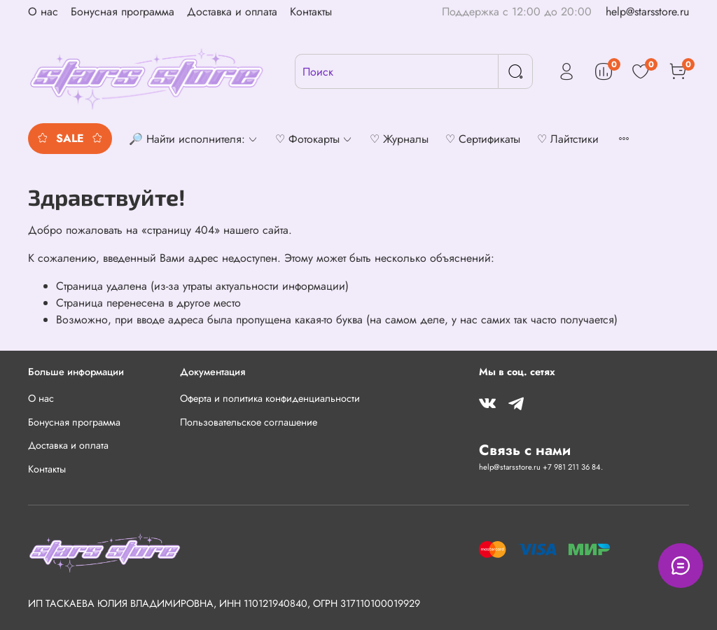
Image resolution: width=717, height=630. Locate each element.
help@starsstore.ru (647, 12)
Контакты (311, 12)
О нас (43, 12)
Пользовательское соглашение (248, 422)
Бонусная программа (122, 12)
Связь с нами (525, 450)
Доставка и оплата (232, 12)
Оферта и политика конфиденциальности (270, 398)
